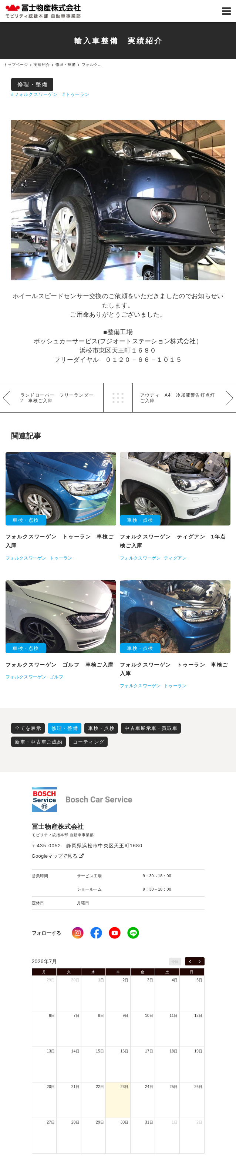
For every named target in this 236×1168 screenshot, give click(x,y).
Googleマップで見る (58, 856)
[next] (200, 961)
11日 (174, 1016)
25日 (174, 1087)
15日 (100, 1051)
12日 (198, 1016)
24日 (149, 1087)
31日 (149, 1122)
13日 (51, 1051)
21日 (75, 1087)
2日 (126, 980)
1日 (101, 980)
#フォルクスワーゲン (34, 94)
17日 (149, 1051)
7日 (77, 1016)
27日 (51, 1122)
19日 (198, 1051)
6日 (52, 1016)
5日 (199, 980)
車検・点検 (101, 728)
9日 (126, 1016)
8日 (101, 1016)
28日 (75, 1122)
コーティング (89, 742)
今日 (175, 962)
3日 (150, 980)
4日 (175, 980)
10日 (149, 1016)
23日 (125, 1087)
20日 (51, 1087)
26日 (198, 1087)
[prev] (190, 961)
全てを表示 (28, 728)
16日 (125, 1051)
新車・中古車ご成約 (39, 742)
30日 (75, 980)
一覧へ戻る (118, 397)
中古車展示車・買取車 (151, 728)
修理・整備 (32, 84)
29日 (51, 980)
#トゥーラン (76, 94)
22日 (100, 1087)
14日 (75, 1051)
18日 (174, 1051)
